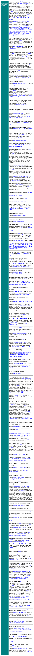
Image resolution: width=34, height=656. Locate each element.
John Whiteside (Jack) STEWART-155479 (19, 533)
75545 (22, 134)
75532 (23, 3)
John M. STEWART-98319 (15, 273)
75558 (25, 405)
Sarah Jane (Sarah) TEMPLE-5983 (17, 284)
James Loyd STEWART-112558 (16, 145)
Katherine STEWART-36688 (23, 294)
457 (17, 381)
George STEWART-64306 (19, 95)
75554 (27, 378)
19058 (23, 314)
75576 (24, 583)
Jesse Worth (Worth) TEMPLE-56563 (18, 32)
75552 (29, 305)
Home (2, 1)
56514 (29, 149)
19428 (19, 297)
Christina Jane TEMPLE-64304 (20, 99)
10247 (16, 583)
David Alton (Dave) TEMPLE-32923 (21, 176)
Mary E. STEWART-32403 (15, 247)
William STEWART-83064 (19, 18)
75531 (21, 1)
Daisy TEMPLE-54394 (18, 46)
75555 (30, 378)
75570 (18, 558)
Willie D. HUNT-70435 (18, 477)
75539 (13, 53)
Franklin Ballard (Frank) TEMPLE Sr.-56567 (20, 33)
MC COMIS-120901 (18, 165)
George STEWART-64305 (18, 85)
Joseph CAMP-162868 (18, 621)
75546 (18, 180)
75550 (23, 305)
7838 (12, 404)
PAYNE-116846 (17, 426)
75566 (29, 508)
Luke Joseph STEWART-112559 (19, 355)
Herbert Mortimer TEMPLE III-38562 (19, 606)
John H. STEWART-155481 (19, 578)
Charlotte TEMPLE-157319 (19, 527)
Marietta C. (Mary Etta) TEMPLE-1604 (22, 301)
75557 (14, 404)
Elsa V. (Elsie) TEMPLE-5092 (20, 319)
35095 (19, 551)
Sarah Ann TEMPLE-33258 (19, 612)
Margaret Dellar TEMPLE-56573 (16, 29)
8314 (19, 233)
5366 (30, 511)
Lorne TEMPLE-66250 (18, 221)
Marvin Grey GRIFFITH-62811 (20, 648)
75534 (29, 3)
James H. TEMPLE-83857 (23, 28)
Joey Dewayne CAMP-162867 (16, 622)
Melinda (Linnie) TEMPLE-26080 (21, 554)
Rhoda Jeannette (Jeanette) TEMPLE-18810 (18, 194)
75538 (14, 48)
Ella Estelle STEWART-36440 (23, 78)
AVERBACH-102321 (18, 291)
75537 (29, 37)
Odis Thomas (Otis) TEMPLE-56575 (19, 34)
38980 (13, 645)
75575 (21, 583)
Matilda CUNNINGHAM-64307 (20, 83)
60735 (23, 339)
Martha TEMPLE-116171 (19, 505)
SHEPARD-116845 (17, 421)
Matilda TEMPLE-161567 (19, 113)
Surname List (4, 3)
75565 (19, 481)
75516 (30, 224)
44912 (23, 359)
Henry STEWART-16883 (23, 122)
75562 (21, 444)
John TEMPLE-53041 (14, 458)
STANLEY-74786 (17, 432)
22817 (19, 70)
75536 (26, 25)
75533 (26, 3)
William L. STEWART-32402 (25, 246)
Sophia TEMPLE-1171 (14, 124)
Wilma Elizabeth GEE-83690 (20, 333)
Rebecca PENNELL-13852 (19, 215)
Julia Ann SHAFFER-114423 (20, 363)
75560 (28, 411)
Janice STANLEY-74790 (23, 433)
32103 (20, 490)
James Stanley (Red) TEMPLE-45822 (22, 435)
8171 (20, 134)
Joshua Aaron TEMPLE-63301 (23, 629)
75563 (28, 449)
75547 (26, 198)
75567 (20, 523)
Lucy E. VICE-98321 (18, 272)
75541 (30, 64)
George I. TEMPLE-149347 (19, 62)
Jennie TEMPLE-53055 (25, 458)
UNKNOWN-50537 (17, 75)
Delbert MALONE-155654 (19, 637)
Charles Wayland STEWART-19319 (20, 266)
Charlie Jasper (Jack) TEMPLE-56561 (22, 31)
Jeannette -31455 (18, 393)
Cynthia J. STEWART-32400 (19, 245)
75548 (23, 234)
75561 (18, 444)
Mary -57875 (16, 517)
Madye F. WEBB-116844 (26, 418)
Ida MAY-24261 (17, 373)
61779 (24, 378)
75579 (27, 609)
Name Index (4, 4)
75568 (30, 524)
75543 (21, 109)
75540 (26, 56)
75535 (17, 13)
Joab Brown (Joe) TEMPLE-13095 (21, 486)
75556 (29, 382)
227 (19, 3)
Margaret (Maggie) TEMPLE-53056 (17, 460)
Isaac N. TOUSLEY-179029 (19, 467)
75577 (13, 585)
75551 (26, 305)
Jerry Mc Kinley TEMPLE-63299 (21, 628)
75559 (28, 407)
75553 (16, 322)
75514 (31, 204)
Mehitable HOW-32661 (18, 264)
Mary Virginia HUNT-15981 (15, 479)
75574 (19, 583)
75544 (18, 110)
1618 (21, 3)
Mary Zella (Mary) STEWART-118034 (21, 346)
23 (12, 122)
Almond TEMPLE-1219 (18, 395)
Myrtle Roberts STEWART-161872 (19, 117)
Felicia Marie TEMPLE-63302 (16, 631)
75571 (19, 564)
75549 (19, 287)
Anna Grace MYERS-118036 (20, 342)
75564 (19, 463)
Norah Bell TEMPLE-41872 (19, 544)
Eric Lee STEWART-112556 (20, 355)
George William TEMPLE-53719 (19, 27)
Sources (3, 5)
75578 (19, 593)
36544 (20, 327)
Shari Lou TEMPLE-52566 (19, 140)
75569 (11, 539)
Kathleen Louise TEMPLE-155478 (17, 535)
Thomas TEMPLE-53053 (19, 454)
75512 (12, 259)
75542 (14, 90)
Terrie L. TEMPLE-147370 (19, 201)
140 (28, 408)
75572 (30, 565)
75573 (14, 568)
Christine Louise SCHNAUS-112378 (20, 145)
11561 (13, 180)
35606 (13, 322)
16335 (18, 634)
